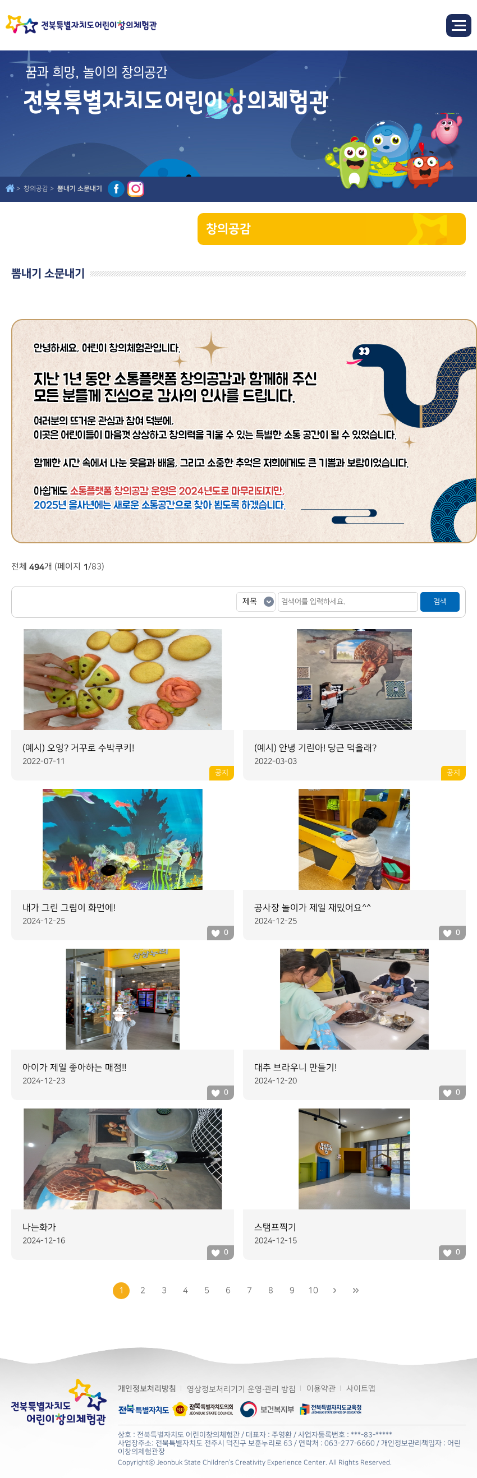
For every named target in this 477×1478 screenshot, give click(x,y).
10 (313, 1290)
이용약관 (321, 1388)
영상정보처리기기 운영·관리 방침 (241, 1389)
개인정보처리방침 (147, 1388)
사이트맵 (360, 1388)
